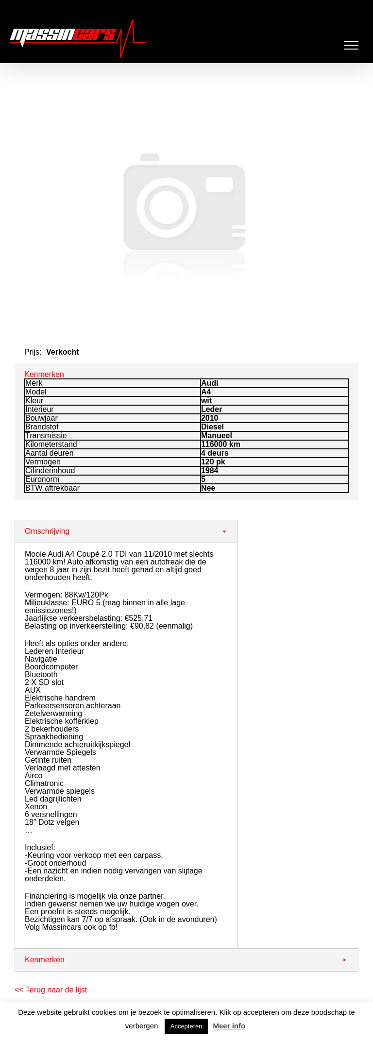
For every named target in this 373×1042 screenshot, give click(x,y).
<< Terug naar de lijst (51, 990)
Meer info (229, 1026)
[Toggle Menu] (351, 45)
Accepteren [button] (186, 1026)
